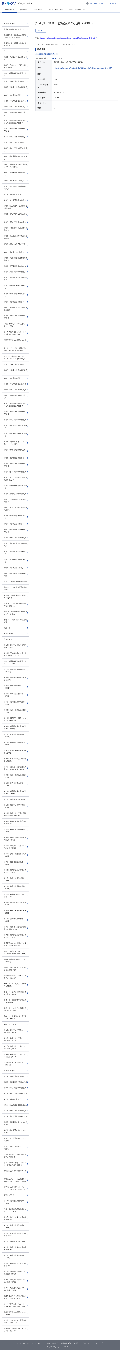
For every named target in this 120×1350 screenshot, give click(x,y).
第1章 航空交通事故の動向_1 (15, 266)
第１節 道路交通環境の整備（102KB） (14, 671)
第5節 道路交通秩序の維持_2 (15, 390)
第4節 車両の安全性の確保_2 (15, 384)
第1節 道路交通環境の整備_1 (15, 81)
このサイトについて (23, 1343)
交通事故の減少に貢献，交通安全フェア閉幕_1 (15, 325)
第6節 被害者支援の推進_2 (14, 458)
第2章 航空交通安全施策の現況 (15, 1116)
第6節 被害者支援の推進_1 (14, 180)
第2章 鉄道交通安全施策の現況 (15, 1093)
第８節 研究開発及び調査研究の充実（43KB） (15, 727)
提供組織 (23, 10)
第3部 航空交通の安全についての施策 (15, 1148)
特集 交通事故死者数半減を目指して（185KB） (15, 1210)
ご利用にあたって (38, 1343)
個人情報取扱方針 (66, 1343)
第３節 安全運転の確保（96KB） (12, 687)
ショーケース (37, 10)
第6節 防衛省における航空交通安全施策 (15, 309)
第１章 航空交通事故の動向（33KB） (14, 1256)
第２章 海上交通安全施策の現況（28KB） (15, 1248)
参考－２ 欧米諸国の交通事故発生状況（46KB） (15, 993)
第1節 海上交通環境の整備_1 (15, 200)
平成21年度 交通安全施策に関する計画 (15, 44)
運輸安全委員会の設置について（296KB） (15, 960)
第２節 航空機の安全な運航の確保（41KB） (15, 896)
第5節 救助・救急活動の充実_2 (15, 451)
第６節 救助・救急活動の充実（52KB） (15, 711)
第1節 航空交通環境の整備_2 (15, 537)
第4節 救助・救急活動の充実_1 (15, 295)
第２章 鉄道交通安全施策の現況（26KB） (15, 1234)
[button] (91, 3)
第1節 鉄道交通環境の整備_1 (15, 142)
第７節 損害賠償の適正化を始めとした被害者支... (15, 719)
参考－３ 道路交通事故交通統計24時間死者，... (15, 1001)
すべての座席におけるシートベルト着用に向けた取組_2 (15, 1164)
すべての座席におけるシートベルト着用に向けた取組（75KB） (15, 1305)
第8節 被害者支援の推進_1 (14, 252)
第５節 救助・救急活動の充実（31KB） (15, 776)
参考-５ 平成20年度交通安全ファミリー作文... (15, 613)
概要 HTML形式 (9, 1070)
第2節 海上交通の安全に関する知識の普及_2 (15, 479)
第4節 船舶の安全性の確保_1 (15, 222)
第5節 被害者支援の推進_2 (14, 568)
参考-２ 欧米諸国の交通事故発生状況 (15, 588)
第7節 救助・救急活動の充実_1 (15, 245)
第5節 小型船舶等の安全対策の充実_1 (15, 229)
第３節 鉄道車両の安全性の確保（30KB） (15, 760)
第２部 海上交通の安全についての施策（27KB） (15, 1281)
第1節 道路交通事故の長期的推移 (15, 58)
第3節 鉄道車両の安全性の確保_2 (15, 435)
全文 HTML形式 (9, 23)
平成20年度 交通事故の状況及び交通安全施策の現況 (15, 36)
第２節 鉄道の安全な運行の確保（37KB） (15, 752)
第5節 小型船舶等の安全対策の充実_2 (15, 501)
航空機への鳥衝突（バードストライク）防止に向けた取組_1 (15, 357)
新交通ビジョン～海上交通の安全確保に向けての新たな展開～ (15, 1180)
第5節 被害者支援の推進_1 (14, 302)
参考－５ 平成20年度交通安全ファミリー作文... (15, 1017)
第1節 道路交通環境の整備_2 (15, 364)
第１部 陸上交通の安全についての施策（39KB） (15, 1273)
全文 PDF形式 (9, 633)
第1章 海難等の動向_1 (12, 194)
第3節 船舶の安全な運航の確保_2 (15, 487)
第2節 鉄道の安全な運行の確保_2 (15, 427)
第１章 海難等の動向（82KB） (15, 799)
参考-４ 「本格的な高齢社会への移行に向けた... (15, 605)
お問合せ (77, 1343)
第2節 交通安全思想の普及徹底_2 (15, 371)
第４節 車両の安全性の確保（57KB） (14, 695)
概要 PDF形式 (9, 1195)
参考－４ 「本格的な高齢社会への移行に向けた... (15, 1009)
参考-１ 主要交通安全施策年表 (15, 581)
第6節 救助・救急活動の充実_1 (15, 113)
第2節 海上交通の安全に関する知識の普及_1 (15, 207)
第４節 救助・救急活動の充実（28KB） (15, 912)
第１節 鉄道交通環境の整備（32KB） (14, 744)
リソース (41, 30)
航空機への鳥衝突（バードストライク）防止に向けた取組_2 (15, 1188)
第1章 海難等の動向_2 (12, 1099)
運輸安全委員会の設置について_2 (15, 1172)
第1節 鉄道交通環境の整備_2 (15, 420)
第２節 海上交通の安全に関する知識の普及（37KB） (15, 814)
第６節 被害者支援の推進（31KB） (13, 784)
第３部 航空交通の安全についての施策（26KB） (15, 1289)
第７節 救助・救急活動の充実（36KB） (15, 855)
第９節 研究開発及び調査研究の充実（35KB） (15, 871)
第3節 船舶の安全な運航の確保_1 (15, 215)
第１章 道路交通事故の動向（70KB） (14, 1202)
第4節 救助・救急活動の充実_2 (15, 561)
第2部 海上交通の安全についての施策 (15, 1139)
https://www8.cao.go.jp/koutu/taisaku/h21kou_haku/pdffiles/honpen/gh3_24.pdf (67, 38)
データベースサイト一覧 (77, 10)
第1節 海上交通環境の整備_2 (15, 472)
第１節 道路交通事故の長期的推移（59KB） (15, 646)
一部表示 (53, 58)
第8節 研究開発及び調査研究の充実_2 (15, 413)
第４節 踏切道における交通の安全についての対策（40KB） (15, 768)
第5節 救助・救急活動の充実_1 (15, 174)
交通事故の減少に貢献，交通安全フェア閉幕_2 (15, 1156)
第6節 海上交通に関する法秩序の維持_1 (15, 237)
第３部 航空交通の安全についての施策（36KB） (15, 1056)
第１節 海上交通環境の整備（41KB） (14, 806)
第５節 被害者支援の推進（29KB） (13, 920)
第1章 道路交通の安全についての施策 (15, 1123)
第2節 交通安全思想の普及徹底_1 (15, 88)
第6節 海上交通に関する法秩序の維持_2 (15, 509)
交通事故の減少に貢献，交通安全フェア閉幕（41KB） (15, 944)
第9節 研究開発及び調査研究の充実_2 (15, 531)
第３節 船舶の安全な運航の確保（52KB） (15, 822)
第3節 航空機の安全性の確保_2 (15, 553)
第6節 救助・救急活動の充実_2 (15, 397)
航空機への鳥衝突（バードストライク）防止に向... (15, 977)
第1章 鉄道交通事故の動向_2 (15, 1088)
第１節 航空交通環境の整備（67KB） (14, 887)
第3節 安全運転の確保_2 (13, 378)
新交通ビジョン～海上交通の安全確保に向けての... (15, 969)
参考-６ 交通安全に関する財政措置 (15, 621)
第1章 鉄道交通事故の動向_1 (15, 137)
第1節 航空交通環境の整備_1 (15, 272)
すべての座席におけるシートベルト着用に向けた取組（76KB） (15, 952)
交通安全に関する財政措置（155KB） (13, 1064)
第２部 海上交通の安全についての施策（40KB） (15, 1047)
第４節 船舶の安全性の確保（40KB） (14, 831)
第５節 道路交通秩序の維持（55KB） (14, 703)
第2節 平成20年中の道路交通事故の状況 (15, 66)
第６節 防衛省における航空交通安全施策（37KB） (15, 928)
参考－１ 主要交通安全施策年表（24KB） (15, 985)
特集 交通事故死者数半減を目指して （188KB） (15, 662)
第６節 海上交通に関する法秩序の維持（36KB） (15, 847)
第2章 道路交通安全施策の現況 (15, 1082)
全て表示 (59, 58)
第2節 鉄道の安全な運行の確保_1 (15, 149)
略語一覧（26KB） (10, 1024)
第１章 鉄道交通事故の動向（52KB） (14, 736)
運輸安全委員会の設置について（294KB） (15, 1313)
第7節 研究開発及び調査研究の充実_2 (15, 317)
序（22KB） (8, 639)
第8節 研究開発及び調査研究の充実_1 (15, 130)
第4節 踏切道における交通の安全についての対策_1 (15, 166)
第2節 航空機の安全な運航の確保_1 (15, 279)
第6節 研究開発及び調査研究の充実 (15, 575)
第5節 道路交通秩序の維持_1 (15, 106)
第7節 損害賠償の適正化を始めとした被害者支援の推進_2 (15, 405)
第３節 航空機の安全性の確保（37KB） (15, 904)
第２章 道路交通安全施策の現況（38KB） (15, 1218)
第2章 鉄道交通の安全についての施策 (15, 1131)
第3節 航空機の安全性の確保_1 (15, 287)
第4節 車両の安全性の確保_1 (15, 101)
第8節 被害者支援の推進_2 (14, 524)
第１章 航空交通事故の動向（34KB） (14, 879)
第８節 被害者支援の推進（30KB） (13, 863)
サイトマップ (98, 1343)
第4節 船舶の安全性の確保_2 (15, 494)
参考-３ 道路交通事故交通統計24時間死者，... (15, 597)
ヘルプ (48, 1343)
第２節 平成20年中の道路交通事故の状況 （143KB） (15, 654)
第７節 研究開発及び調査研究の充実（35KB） (15, 936)
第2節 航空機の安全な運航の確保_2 (15, 545)
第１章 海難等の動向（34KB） (15, 1241)
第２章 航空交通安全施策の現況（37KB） (15, 1265)
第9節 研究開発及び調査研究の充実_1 (15, 259)
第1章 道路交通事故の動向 (14, 1076)
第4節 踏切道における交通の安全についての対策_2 (15, 443)
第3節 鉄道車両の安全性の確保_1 (15, 157)
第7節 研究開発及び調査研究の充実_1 (15, 187)
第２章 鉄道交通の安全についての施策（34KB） (15, 1039)
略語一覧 (7, 628)
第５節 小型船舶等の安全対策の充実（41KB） (15, 839)
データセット (9, 10)
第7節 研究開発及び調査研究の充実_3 (15, 465)
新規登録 (113, 3)
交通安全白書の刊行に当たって (15, 29)
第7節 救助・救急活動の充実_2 (15, 517)
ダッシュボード (87, 1343)
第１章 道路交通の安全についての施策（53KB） (15, 1031)
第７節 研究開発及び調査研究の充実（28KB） (15, 792)
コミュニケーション (55, 10)
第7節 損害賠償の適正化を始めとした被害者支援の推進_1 (15, 122)
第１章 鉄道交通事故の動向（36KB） (14, 1226)
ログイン (102, 3)
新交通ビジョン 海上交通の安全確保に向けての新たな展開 (15, 349)
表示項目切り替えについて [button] (46, 54)
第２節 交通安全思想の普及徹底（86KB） (15, 679)
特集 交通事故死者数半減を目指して (15, 74)
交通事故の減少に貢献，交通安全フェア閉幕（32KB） (15, 1297)
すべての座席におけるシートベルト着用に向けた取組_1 (15, 333)
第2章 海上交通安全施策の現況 (15, 1105)
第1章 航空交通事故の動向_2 (15, 1110)
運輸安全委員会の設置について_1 (15, 341)
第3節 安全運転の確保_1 (13, 95)
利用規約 (55, 1343)
